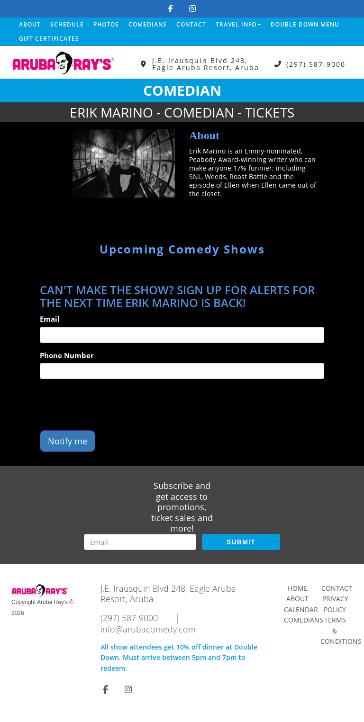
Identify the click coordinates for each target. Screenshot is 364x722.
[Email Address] (140, 542)
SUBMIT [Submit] (241, 542)
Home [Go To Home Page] (298, 588)
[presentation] (112, 404)
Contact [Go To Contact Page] (336, 588)
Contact (191, 24)
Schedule (67, 24)
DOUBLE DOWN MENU (305, 24)
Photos (106, 24)
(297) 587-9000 (316, 64)
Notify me (67, 441)
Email (50, 319)
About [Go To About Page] (297, 598)
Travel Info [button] (238, 24)
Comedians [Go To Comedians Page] (303, 619)
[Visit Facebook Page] (170, 8)
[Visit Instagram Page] (192, 8)
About (30, 24)
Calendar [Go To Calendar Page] (301, 609)
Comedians (147, 24)
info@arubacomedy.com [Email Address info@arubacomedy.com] (148, 629)
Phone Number (67, 355)
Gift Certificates (49, 39)
